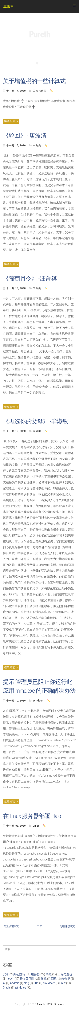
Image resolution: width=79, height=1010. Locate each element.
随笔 (44, 978)
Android (14, 983)
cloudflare (49, 983)
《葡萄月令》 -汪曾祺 (30, 278)
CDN (36, 983)
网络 (54, 978)
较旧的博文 (67, 926)
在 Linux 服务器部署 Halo (32, 816)
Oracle (7, 987)
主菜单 (39, 5)
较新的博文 (11, 926)
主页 (40, 926)
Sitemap (59, 1004)
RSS (49, 1004)
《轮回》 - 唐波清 (24, 135)
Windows (38, 700)
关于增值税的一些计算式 (34, 81)
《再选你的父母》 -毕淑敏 (35, 421)
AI (4, 983)
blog (26, 983)
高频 (49, 974)
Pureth (39, 34)
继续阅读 (11, 121)
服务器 (35, 974)
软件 (11, 978)
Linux (36, 825)
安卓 (6, 974)
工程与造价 (40, 90)
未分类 (37, 145)
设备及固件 (27, 978)
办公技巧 (19, 974)
